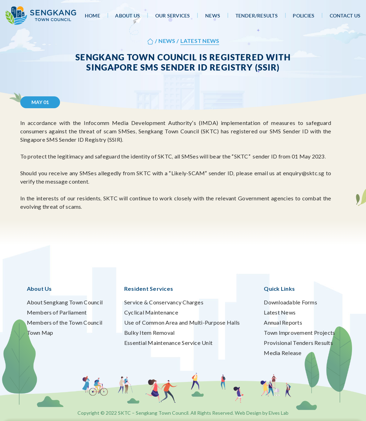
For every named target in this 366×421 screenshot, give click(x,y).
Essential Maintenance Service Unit (168, 342)
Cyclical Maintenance (151, 312)
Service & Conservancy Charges (163, 302)
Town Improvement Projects (299, 332)
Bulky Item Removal (149, 332)
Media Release (282, 352)
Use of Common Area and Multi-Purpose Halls (182, 322)
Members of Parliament (57, 312)
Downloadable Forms (290, 302)
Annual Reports (283, 322)
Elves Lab (279, 413)
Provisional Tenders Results (298, 342)
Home (92, 15)
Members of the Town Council (64, 322)
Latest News (280, 312)
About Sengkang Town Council (65, 302)
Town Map (40, 332)
